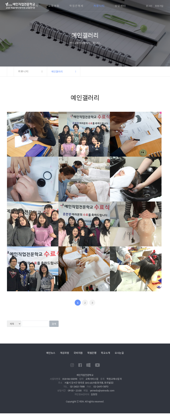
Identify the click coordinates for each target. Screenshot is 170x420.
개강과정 (64, 353)
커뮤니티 (99, 6)
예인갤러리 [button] (57, 71)
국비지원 (78, 353)
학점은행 (91, 353)
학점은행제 (76, 6)
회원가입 (159, 6)
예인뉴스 (50, 353)
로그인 (149, 6)
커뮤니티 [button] (23, 71)
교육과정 (53, 6)
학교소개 (32, 6)
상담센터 (120, 6)
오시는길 (119, 353)
